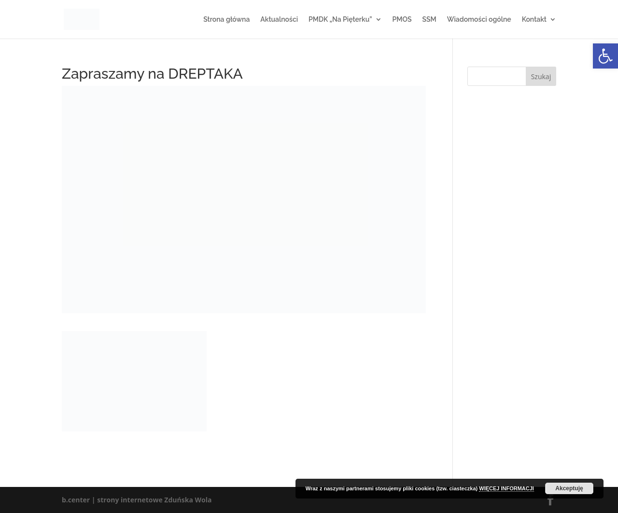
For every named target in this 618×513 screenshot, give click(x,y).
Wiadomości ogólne (479, 19)
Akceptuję (569, 488)
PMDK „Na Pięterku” (340, 19)
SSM (429, 19)
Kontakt (534, 19)
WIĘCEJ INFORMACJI (506, 488)
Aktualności (279, 19)
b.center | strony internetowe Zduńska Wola (136, 499)
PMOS (402, 19)
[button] (605, 56)
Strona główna (226, 19)
